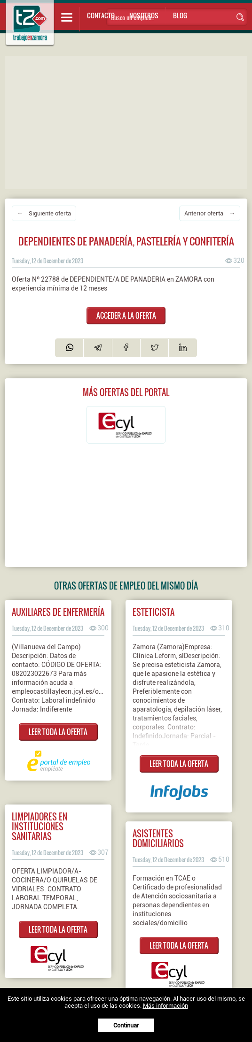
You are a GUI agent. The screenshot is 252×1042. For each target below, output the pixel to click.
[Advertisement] (128, 121)
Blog (180, 15)
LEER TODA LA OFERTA (58, 732)
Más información (165, 1005)
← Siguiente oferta (44, 213)
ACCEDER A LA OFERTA (126, 315)
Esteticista (153, 611)
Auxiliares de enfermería (58, 611)
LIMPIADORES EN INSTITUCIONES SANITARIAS (39, 826)
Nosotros (143, 15)
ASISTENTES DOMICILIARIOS (158, 838)
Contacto (101, 15)
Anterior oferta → (209, 213)
